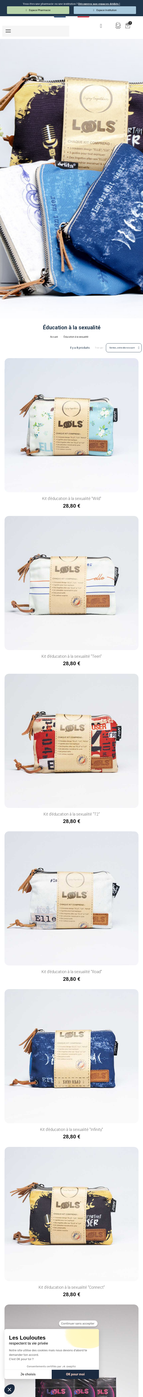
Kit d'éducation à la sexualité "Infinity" (71, 1129)
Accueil (54, 336)
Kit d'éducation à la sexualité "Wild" (71, 498)
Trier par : (99, 347)
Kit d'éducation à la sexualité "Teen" (71, 656)
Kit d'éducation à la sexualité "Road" (71, 971)
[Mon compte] (118, 25)
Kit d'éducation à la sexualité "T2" (71, 814)
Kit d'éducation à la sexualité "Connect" (71, 1287)
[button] (101, 26)
